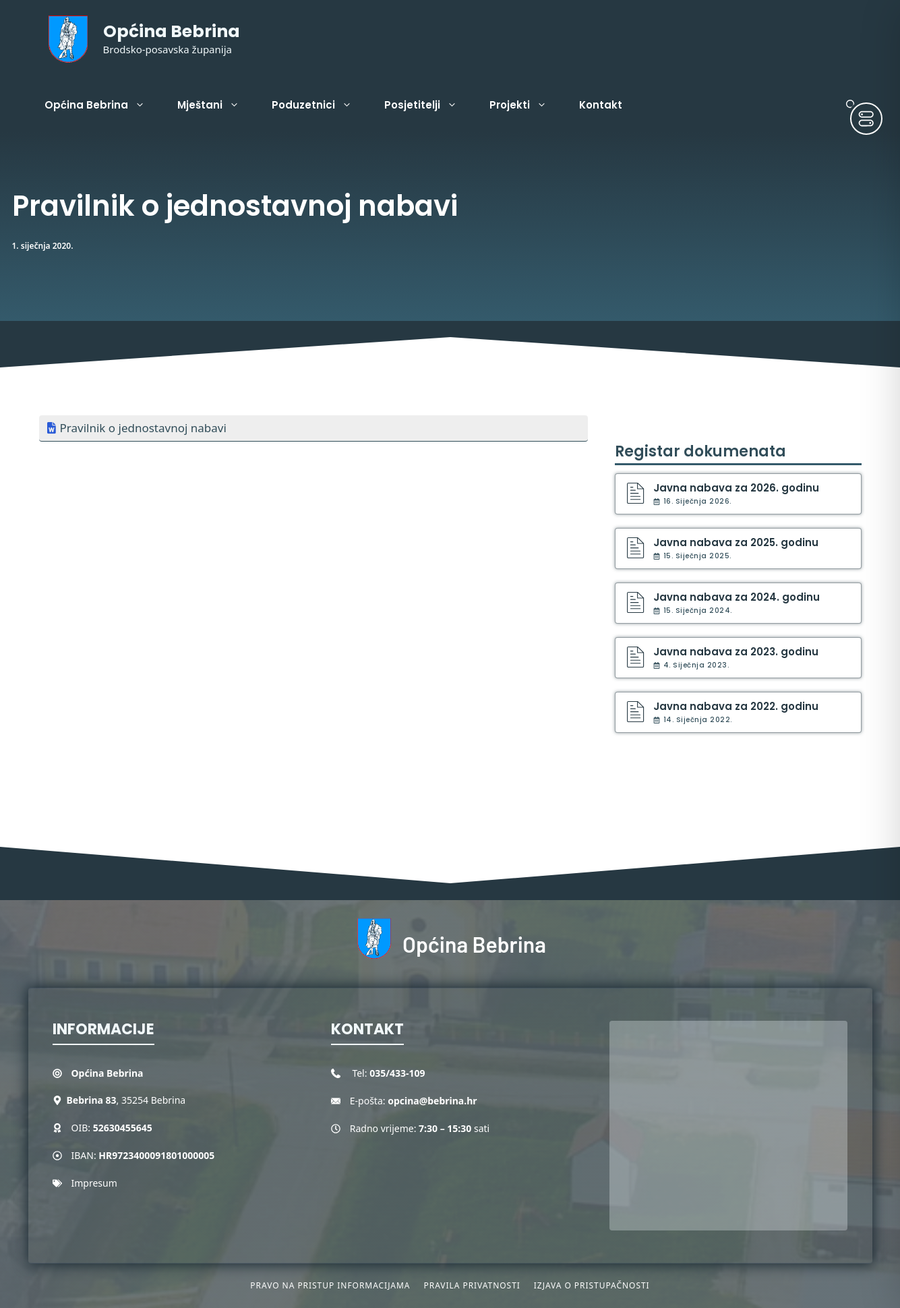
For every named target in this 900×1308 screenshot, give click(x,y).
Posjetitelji (428, 105)
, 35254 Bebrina (126, 1100)
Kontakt (600, 105)
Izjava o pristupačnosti (592, 1285)
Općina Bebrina (171, 31)
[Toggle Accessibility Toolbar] (866, 118)
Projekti (526, 105)
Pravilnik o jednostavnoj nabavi (143, 428)
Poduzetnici (320, 105)
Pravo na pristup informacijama (330, 1285)
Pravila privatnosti (471, 1285)
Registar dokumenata (700, 451)
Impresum (94, 1183)
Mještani (216, 105)
